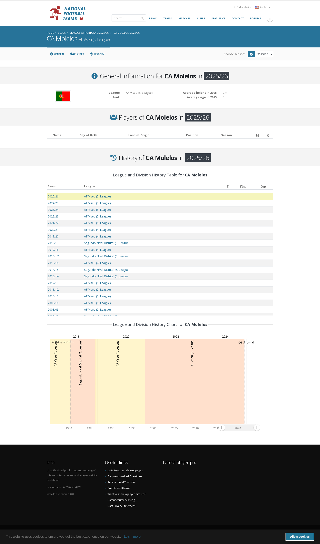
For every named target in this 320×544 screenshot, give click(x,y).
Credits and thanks (119, 488)
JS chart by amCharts (62, 341)
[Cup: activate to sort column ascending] (263, 186)
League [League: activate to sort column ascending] (89, 186)
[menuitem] (239, 427)
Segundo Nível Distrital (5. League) (107, 243)
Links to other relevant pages (125, 470)
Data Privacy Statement (121, 506)
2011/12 (53, 289)
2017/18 (53, 250)
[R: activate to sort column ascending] (228, 186)
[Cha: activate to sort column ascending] (243, 186)
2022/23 (53, 216)
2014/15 (53, 270)
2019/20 (53, 236)
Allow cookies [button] (300, 536)
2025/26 (53, 196)
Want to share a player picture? (126, 494)
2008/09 (53, 309)
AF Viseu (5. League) (97, 196)
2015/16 (53, 263)
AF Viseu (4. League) (97, 230)
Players (77, 54)
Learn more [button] (132, 536)
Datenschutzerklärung (121, 500)
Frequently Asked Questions (125, 476)
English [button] (263, 7)
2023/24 (53, 210)
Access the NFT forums (121, 482)
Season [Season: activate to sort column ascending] (53, 186)
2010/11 (53, 296)
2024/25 (53, 203)
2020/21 (53, 230)
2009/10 (53, 303)
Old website (242, 7)
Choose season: (234, 54)
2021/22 (53, 223)
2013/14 (53, 276)
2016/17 (53, 256)
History (96, 54)
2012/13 (53, 283)
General (56, 54)
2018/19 (53, 243)
